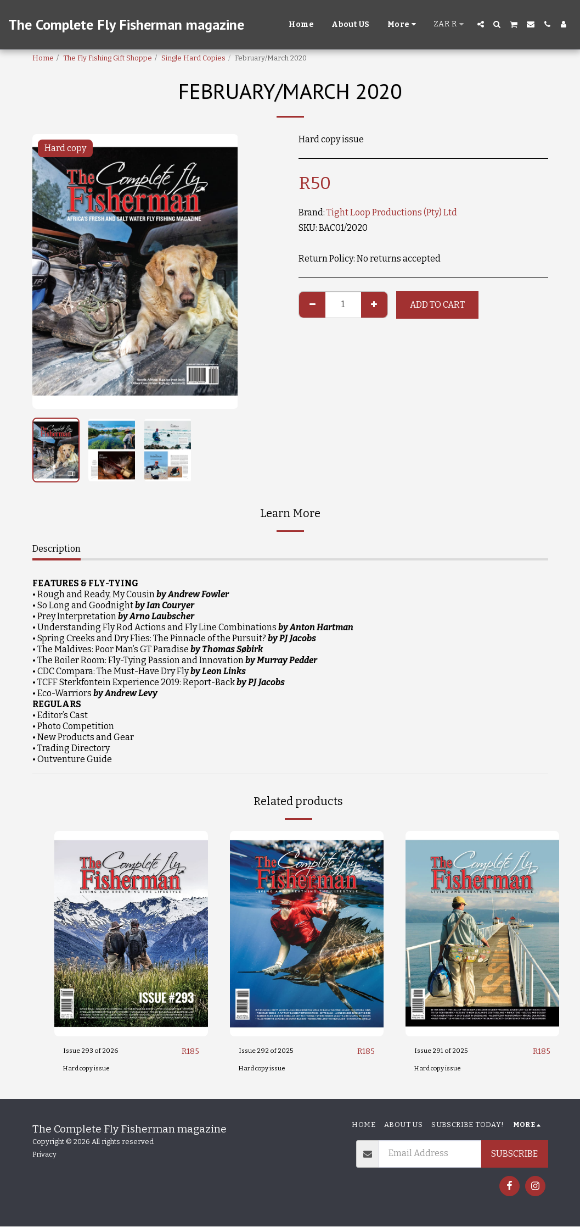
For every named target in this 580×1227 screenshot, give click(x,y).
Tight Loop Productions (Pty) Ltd (391, 212)
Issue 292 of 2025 (273, 1051)
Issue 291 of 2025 (448, 1051)
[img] (131, 933)
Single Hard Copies (193, 58)
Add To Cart (437, 304)
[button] (480, 24)
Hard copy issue (90, 1069)
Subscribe (514, 1154)
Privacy (44, 1155)
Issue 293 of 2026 (98, 1051)
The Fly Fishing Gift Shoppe (107, 58)
